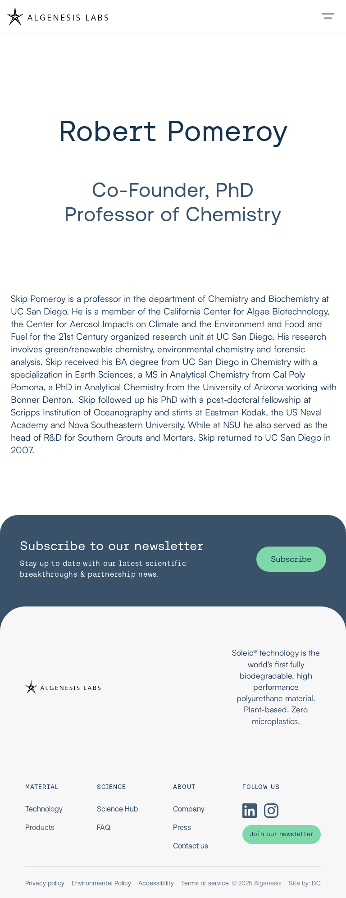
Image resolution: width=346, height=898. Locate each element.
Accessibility (156, 883)
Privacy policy (44, 883)
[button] (328, 16)
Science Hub (117, 809)
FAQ (103, 827)
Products (40, 827)
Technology (44, 809)
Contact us (190, 846)
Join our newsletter (282, 834)
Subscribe (291, 559)
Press (182, 827)
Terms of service (205, 883)
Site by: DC (305, 883)
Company (189, 809)
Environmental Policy (101, 883)
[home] (58, 16)
